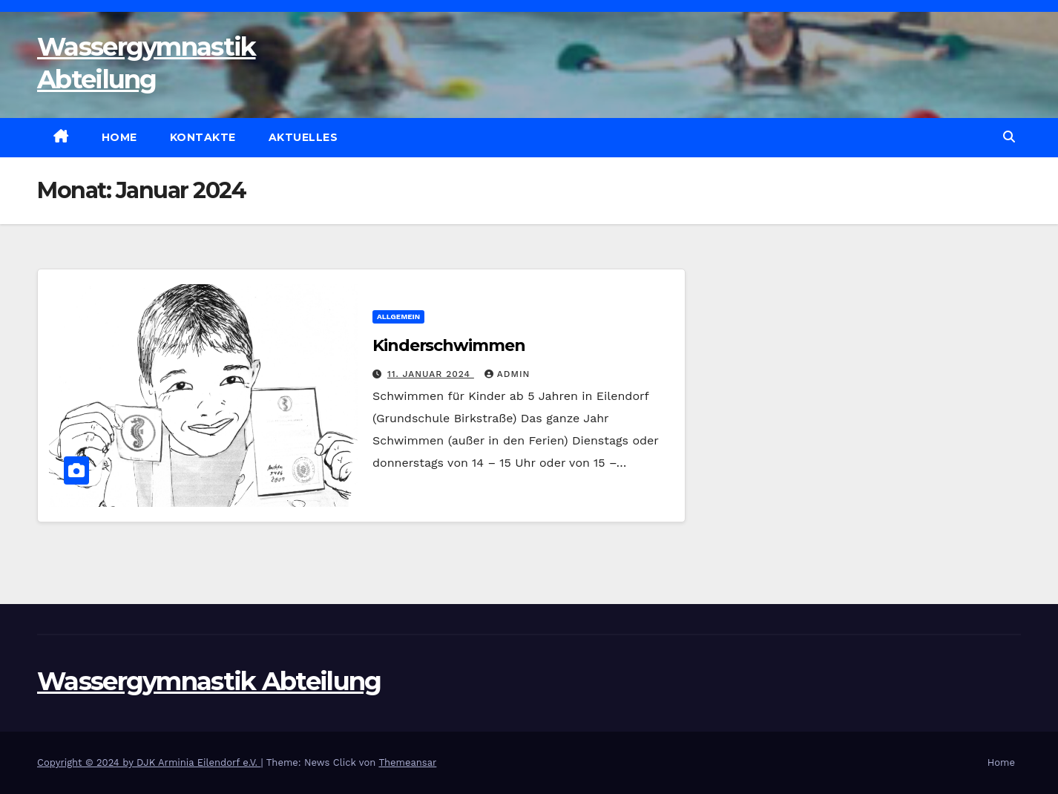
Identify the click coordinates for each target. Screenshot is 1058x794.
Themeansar (407, 762)
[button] (1009, 137)
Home (119, 137)
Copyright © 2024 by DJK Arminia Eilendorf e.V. (149, 762)
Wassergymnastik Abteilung (209, 681)
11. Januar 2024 (430, 374)
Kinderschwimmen (448, 345)
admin (507, 374)
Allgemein (398, 316)
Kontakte (203, 137)
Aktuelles (303, 137)
